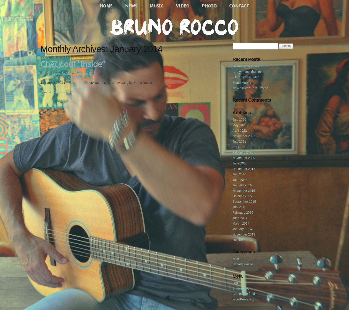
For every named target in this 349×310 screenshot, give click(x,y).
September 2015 (244, 201)
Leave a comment (70, 92)
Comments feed (244, 294)
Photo (209, 5)
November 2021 (244, 136)
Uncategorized (243, 264)
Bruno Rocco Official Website (175, 26)
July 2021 (239, 141)
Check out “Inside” (72, 63)
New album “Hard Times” (250, 88)
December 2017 (244, 169)
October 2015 (242, 196)
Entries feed (241, 288)
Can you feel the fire (247, 72)
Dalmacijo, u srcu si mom (250, 66)
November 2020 (244, 158)
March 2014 (241, 223)
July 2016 (239, 174)
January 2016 (242, 185)
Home (106, 5)
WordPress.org (243, 299)
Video (182, 5)
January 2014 (242, 229)
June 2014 (240, 218)
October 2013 (242, 240)
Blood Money (242, 83)
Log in (237, 283)
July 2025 (239, 119)
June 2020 (240, 163)
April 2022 (240, 130)
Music (156, 5)
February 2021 (243, 152)
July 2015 (239, 207)
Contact (239, 5)
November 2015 (244, 190)
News (131, 5)
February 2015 (243, 212)
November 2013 (244, 234)
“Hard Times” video (246, 77)
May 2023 (239, 125)
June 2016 (240, 180)
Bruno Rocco (83, 73)
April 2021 (240, 147)
